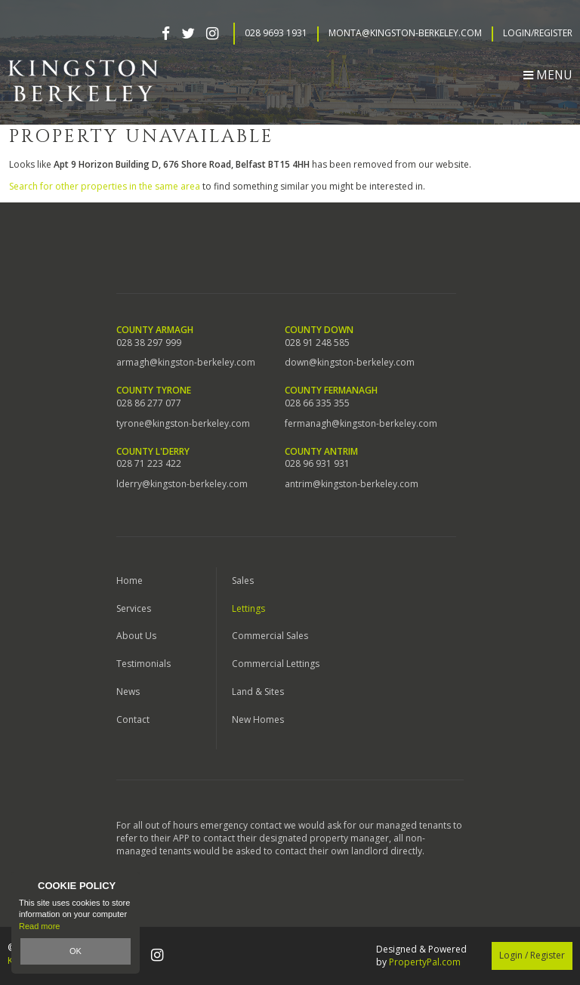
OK (75, 951)
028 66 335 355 (317, 403)
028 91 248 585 (317, 343)
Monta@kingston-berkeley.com (405, 33)
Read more (39, 926)
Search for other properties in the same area (104, 186)
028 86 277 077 (148, 403)
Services (133, 608)
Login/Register (537, 33)
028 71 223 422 (148, 464)
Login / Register (532, 955)
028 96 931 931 (317, 464)
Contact (133, 719)
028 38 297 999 (148, 343)
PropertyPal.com (425, 962)
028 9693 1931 (276, 33)
